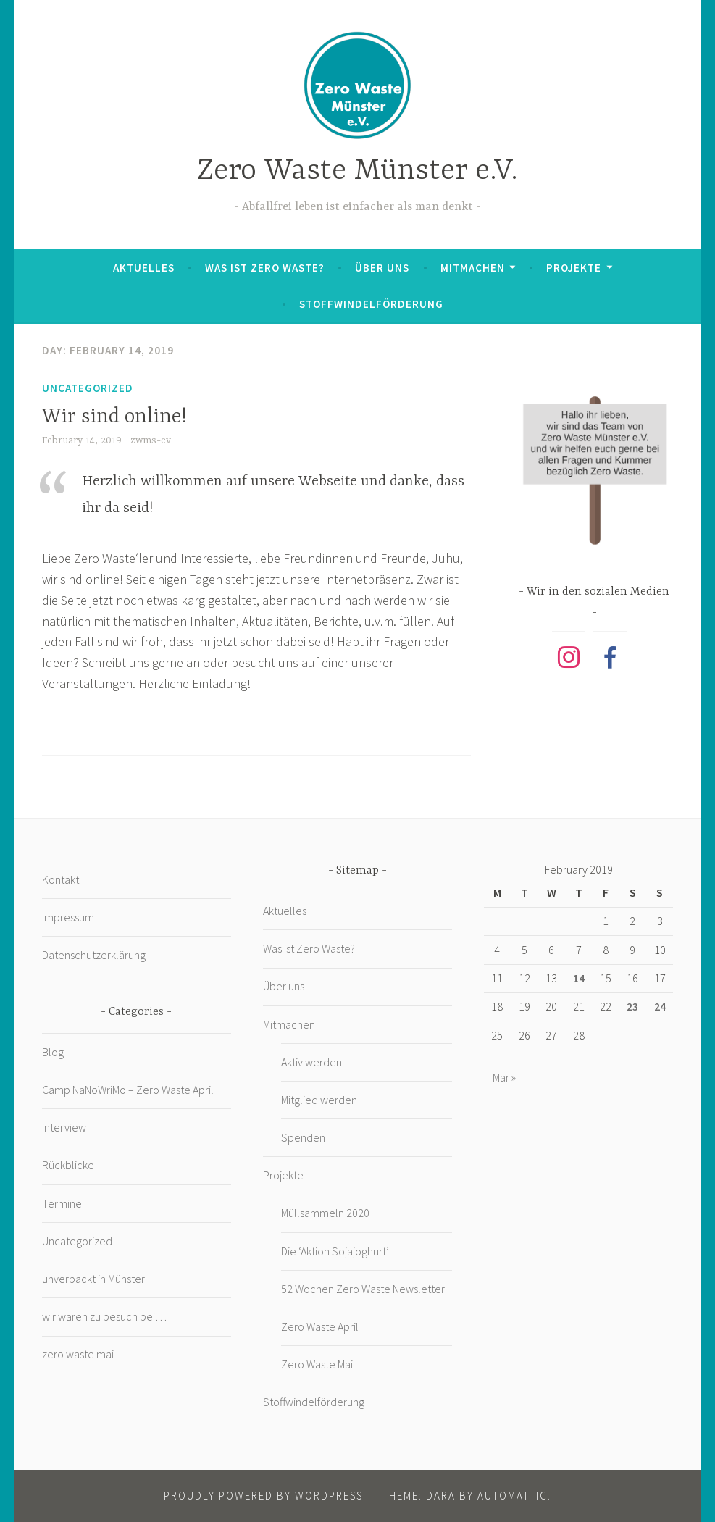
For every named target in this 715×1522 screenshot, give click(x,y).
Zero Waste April (320, 1326)
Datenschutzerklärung (94, 955)
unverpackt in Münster (93, 1278)
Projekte (573, 268)
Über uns (382, 268)
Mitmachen (472, 268)
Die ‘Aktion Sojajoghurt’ (335, 1251)
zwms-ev (150, 440)
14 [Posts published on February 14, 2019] (579, 978)
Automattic (512, 1495)
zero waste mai (78, 1354)
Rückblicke (68, 1165)
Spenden (303, 1137)
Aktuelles (144, 268)
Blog (53, 1052)
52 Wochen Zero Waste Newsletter (363, 1288)
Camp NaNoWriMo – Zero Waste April (128, 1089)
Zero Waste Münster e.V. (357, 171)
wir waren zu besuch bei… (104, 1316)
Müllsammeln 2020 (325, 1212)
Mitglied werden (319, 1099)
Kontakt (60, 879)
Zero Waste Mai (317, 1364)
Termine (62, 1203)
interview (64, 1127)
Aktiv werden (311, 1062)
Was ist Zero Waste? (265, 268)
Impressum (68, 917)
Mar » (504, 1077)
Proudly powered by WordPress (263, 1495)
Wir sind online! (114, 417)
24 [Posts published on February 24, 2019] (660, 1006)
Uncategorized (87, 388)
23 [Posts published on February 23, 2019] (632, 1006)
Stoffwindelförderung (371, 304)
